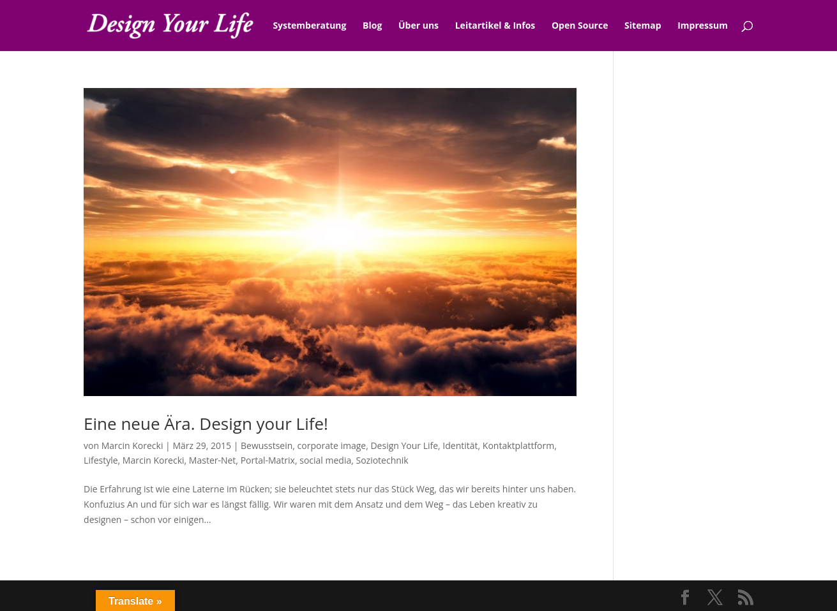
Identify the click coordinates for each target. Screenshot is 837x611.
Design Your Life (404, 445)
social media (325, 460)
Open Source (580, 26)
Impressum (702, 26)
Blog (372, 26)
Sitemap (642, 26)
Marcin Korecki (132, 445)
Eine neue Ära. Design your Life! (206, 423)
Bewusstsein (266, 445)
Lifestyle (100, 460)
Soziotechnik (382, 460)
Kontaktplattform (518, 445)
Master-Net (212, 460)
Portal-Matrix (268, 460)
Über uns (418, 26)
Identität (460, 445)
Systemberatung (309, 26)
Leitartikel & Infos (495, 26)
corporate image (332, 445)
